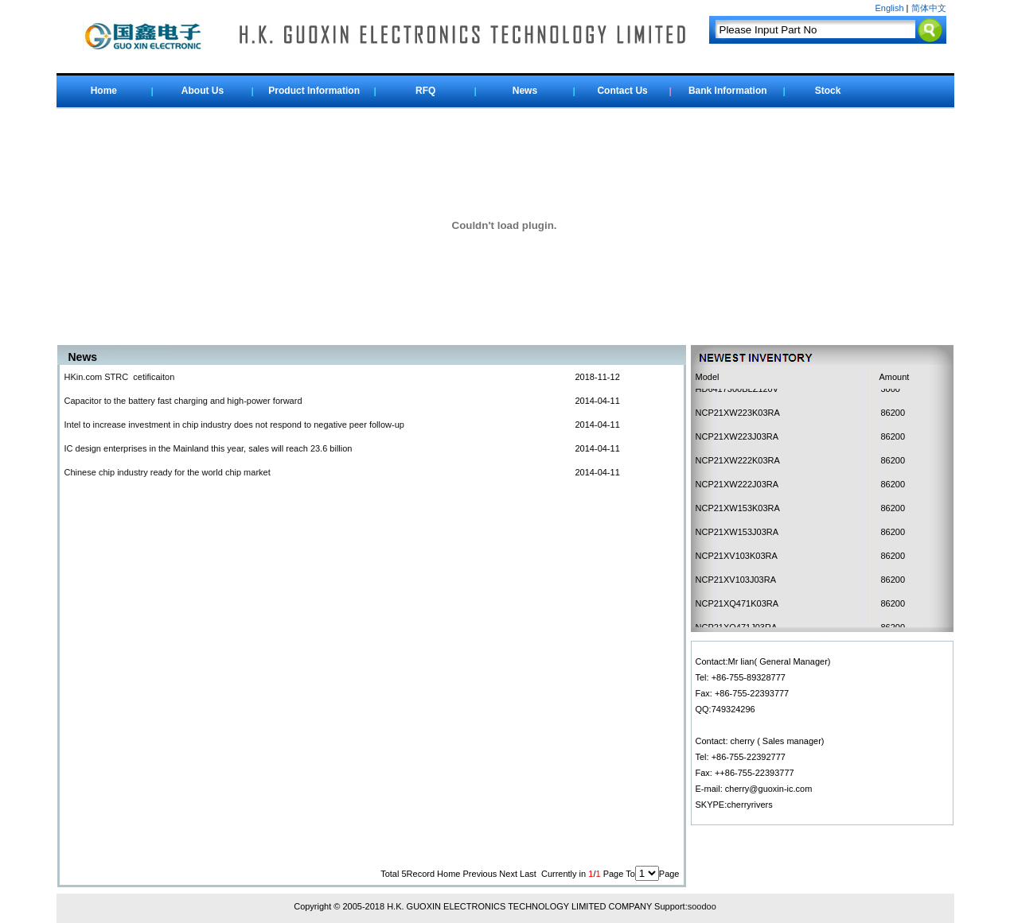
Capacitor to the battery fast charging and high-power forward (183, 400)
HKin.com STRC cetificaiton (119, 377)
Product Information (314, 90)
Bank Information (727, 90)
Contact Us (622, 90)
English (889, 8)
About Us (202, 90)
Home (104, 90)
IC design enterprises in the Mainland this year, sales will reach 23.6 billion (208, 448)
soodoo (702, 906)
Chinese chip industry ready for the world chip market (167, 472)
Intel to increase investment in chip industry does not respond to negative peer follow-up (234, 424)
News (525, 90)
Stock (828, 90)
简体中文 (928, 8)
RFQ (425, 90)
